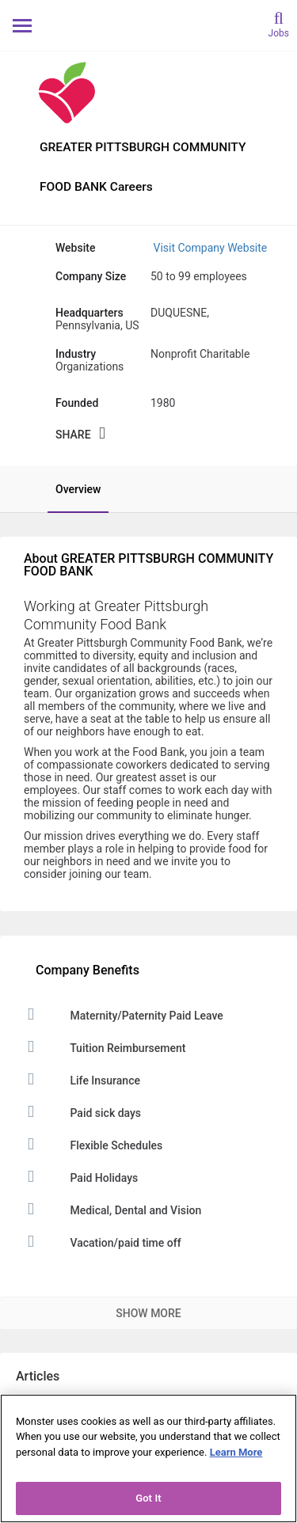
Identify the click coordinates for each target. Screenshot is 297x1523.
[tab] (70, 489)
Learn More (236, 1452)
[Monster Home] (148, 24)
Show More (148, 1313)
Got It (148, 1498)
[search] (278, 23)
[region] (148, 1458)
